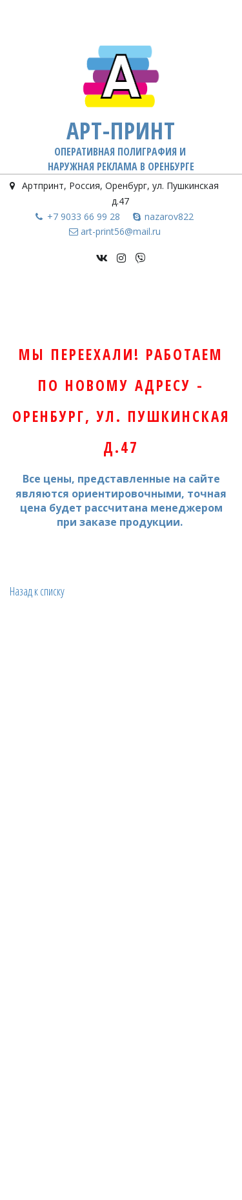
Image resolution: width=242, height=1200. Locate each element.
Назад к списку (37, 591)
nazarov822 (169, 216)
